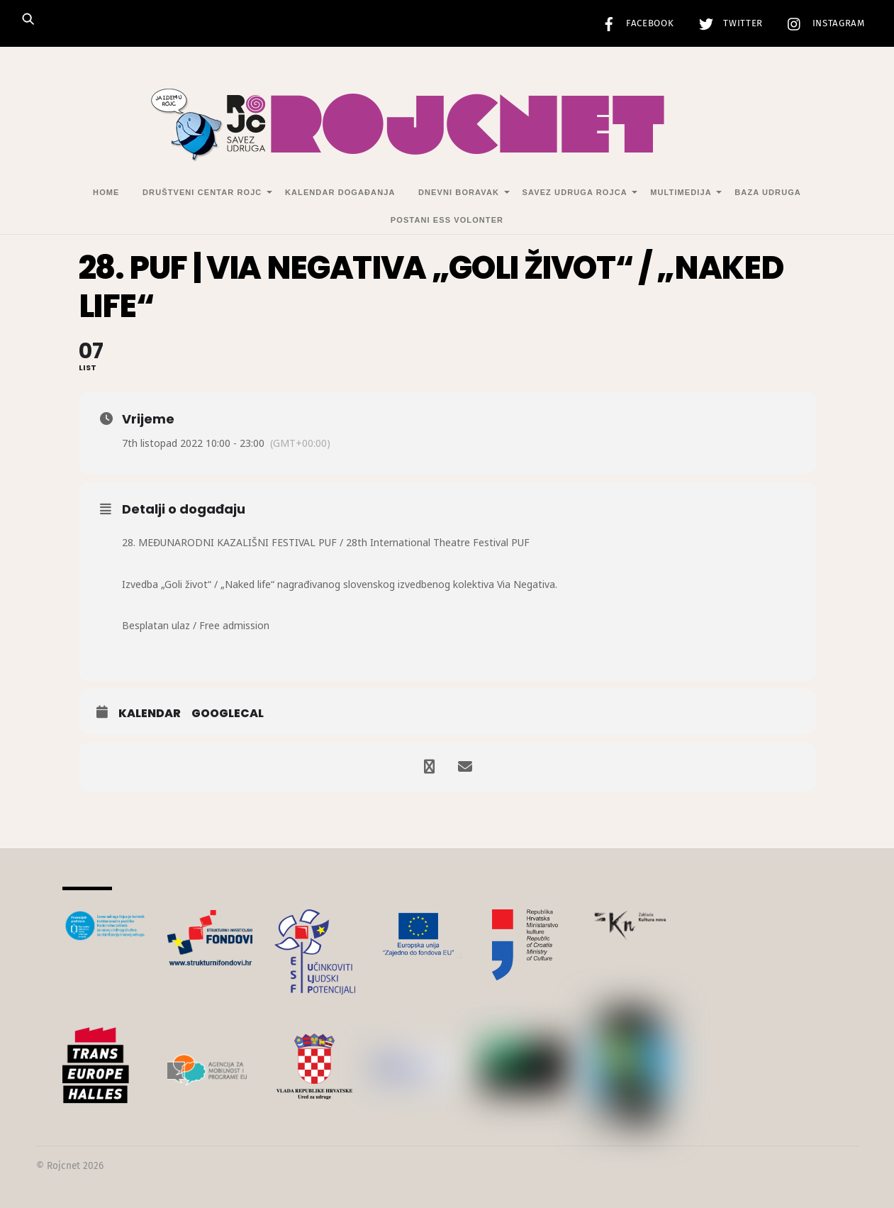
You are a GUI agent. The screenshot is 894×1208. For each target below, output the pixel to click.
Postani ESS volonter (447, 220)
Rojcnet (63, 1166)
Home (106, 192)
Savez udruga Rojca (575, 192)
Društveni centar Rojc (202, 192)
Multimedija (680, 192)
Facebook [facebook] (634, 23)
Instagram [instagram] (823, 23)
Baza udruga (767, 192)
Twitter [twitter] (727, 23)
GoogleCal (227, 713)
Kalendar (149, 713)
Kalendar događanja (340, 192)
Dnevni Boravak (458, 192)
